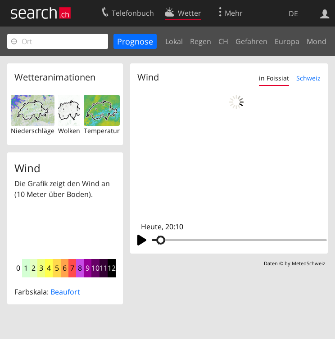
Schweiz (308, 78)
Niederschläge (32, 130)
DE (293, 13)
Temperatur (102, 130)
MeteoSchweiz (308, 263)
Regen (200, 41)
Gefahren (251, 41)
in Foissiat (274, 78)
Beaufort (65, 292)
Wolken (69, 130)
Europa (287, 41)
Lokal (174, 41)
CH (223, 41)
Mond (316, 41)
